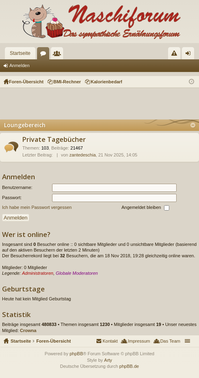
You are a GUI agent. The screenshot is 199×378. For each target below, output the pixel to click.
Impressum (139, 341)
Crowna (28, 330)
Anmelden (19, 65)
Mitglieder (58, 54)
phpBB (76, 353)
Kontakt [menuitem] (110, 341)
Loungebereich (25, 125)
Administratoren (37, 273)
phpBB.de (129, 366)
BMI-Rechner (67, 81)
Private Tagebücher (54, 140)
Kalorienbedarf (106, 81)
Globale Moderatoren (77, 273)
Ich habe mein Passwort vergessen (37, 207)
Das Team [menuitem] (170, 341)
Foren (44, 54)
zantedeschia (82, 154)
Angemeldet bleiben (145, 208)
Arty (108, 360)
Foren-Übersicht (53, 341)
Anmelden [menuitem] (190, 54)
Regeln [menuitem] (176, 54)
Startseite (20, 53)
